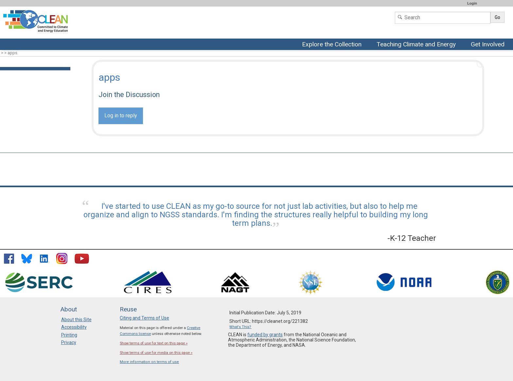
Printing (69, 335)
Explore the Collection (333, 45)
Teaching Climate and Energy (417, 45)
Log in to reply (120, 115)
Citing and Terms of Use (144, 318)
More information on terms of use (149, 362)
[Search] (442, 18)
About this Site (76, 319)
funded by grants (265, 334)
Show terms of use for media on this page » (156, 353)
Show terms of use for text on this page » (153, 343)
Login (472, 3)
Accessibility (74, 327)
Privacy (68, 342)
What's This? (240, 327)
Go (497, 17)
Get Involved (488, 45)
